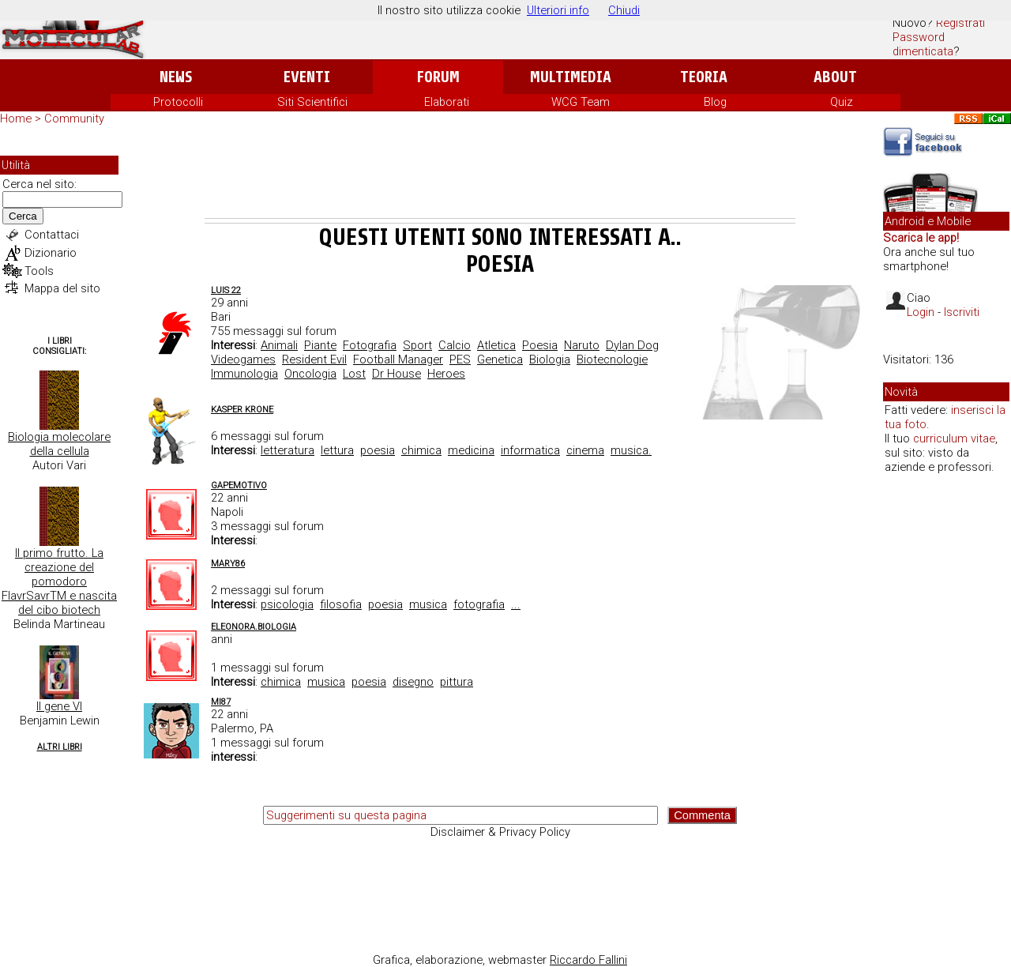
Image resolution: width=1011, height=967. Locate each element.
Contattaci (51, 235)
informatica (530, 450)
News (176, 77)
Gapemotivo (239, 485)
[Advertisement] (499, 174)
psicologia (287, 604)
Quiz (841, 102)
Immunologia (244, 374)
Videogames (243, 359)
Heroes (446, 374)
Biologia (549, 359)
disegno (413, 682)
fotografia (479, 604)
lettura (337, 450)
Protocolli (178, 102)
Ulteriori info (558, 10)
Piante (320, 345)
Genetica (500, 359)
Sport (417, 345)
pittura (456, 682)
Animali (279, 345)
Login (920, 312)
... (516, 604)
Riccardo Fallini (588, 960)
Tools (39, 271)
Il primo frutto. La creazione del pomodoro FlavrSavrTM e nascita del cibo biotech (59, 581)
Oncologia (310, 374)
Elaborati (446, 102)
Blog (715, 102)
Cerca (23, 216)
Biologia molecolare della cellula (59, 444)
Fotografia (370, 345)
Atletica (496, 345)
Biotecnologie (612, 359)
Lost (354, 374)
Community (74, 118)
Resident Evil (314, 359)
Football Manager (398, 359)
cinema (585, 450)
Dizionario (50, 253)
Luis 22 (226, 290)
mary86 (228, 564)
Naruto (581, 345)
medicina (471, 450)
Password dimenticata (923, 44)
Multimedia (570, 77)
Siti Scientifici (312, 102)
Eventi (307, 77)
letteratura (287, 450)
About (835, 77)
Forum (438, 77)
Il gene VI (59, 706)
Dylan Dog (632, 345)
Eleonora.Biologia (253, 627)
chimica (421, 450)
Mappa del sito (62, 288)
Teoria (703, 77)
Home (16, 118)
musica (428, 604)
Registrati (960, 23)
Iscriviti (961, 312)
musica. (631, 450)
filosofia (341, 604)
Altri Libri (59, 747)
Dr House (396, 374)
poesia (377, 450)
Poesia (540, 345)
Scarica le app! (921, 238)
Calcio (454, 345)
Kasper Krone (242, 409)
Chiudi (624, 10)
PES (460, 359)
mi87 (221, 702)
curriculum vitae (954, 438)
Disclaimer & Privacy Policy (500, 832)
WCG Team (580, 102)
